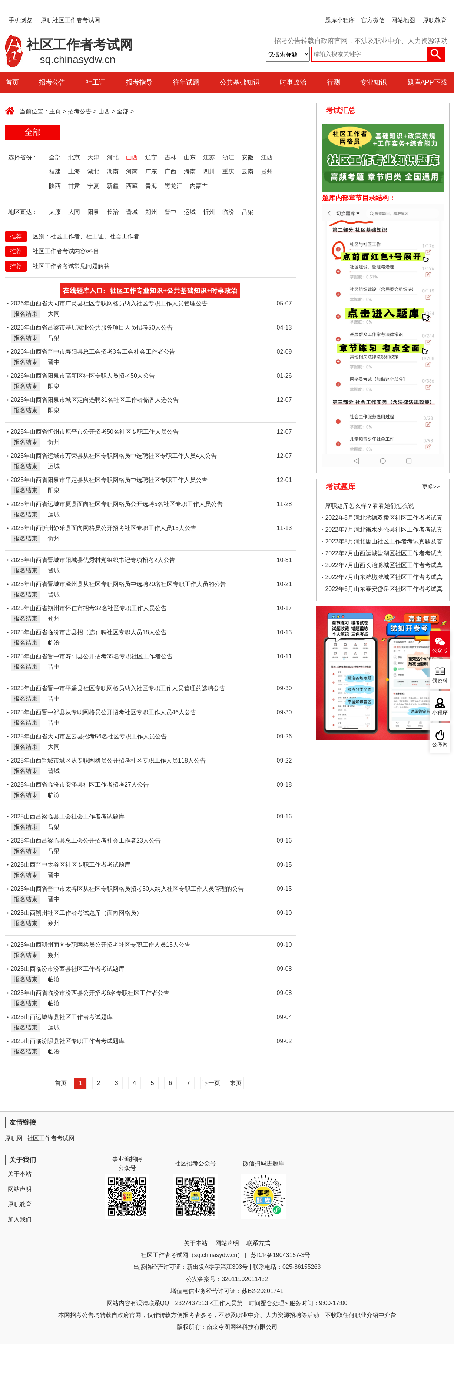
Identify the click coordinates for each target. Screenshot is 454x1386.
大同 (74, 212)
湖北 (93, 171)
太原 (55, 212)
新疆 (113, 186)
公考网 (440, 744)
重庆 (228, 171)
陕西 (55, 186)
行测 (333, 82)
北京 (74, 157)
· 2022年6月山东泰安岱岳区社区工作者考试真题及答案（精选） (382, 590)
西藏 (132, 186)
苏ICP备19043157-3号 (280, 1255)
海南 (190, 171)
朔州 (151, 212)
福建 (55, 171)
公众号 (440, 650)
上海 (74, 171)
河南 (132, 171)
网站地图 (403, 20)
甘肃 (74, 186)
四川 (209, 171)
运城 (190, 212)
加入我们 (20, 1219)
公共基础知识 (240, 82)
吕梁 (247, 212)
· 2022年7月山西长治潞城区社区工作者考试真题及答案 (382, 566)
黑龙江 (173, 186)
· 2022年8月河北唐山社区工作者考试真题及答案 (382, 543)
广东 (151, 171)
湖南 (113, 171)
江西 (267, 157)
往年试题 (186, 82)
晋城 (132, 212)
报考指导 (139, 82)
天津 (93, 157)
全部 (123, 111)
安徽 (247, 157)
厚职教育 (435, 20)
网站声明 (20, 1189)
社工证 (96, 82)
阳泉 (93, 212)
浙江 (228, 157)
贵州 (267, 171)
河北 (113, 157)
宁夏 (93, 186)
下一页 (211, 1083)
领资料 (440, 681)
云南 (247, 171)
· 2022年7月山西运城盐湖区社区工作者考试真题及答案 (382, 554)
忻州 (209, 212)
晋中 (170, 212)
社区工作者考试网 (50, 1138)
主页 (55, 111)
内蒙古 (199, 186)
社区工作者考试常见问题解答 (71, 266)
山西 (104, 111)
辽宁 (151, 157)
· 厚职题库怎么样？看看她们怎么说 (368, 506)
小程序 (440, 712)
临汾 (228, 212)
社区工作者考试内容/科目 (66, 251)
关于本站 (20, 1174)
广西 (170, 171)
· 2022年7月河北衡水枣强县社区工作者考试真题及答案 (382, 531)
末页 (236, 1083)
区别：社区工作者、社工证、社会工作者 (86, 236)
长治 (113, 212)
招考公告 (52, 82)
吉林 (170, 157)
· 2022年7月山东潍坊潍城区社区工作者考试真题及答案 (382, 578)
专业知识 (373, 82)
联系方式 (258, 1243)
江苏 (209, 157)
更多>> (431, 486)
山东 (190, 157)
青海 (151, 186)
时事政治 (293, 82)
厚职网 (14, 1138)
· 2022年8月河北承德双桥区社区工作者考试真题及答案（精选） (382, 519)
